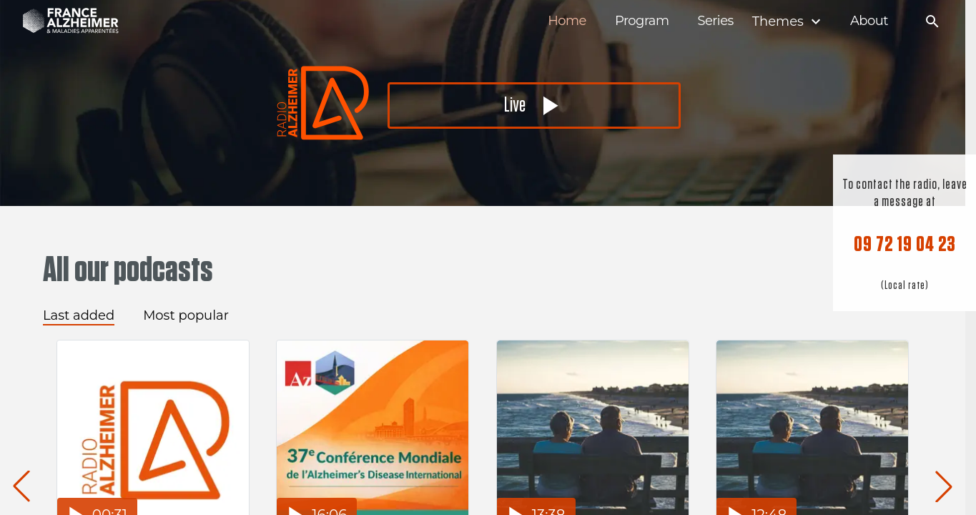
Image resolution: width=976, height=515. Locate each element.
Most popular (186, 315)
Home (567, 21)
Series (715, 21)
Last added (78, 315)
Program (642, 21)
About (869, 21)
